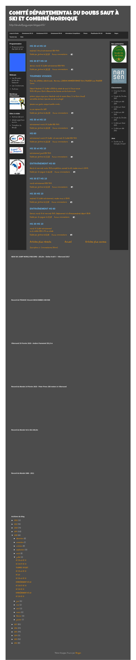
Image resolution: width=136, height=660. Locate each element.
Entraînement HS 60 (56, 33)
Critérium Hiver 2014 (119, 108)
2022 (16, 520)
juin (18, 601)
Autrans (15, 89)
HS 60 (33, 133)
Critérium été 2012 (119, 129)
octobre (19, 546)
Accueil (68, 242)
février (19, 616)
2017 (16, 624)
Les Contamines (18, 85)
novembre (20, 542)
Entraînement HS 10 (27, 33)
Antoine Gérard (17, 117)
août (18, 553)
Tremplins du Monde (16, 126)
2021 (16, 524)
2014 (16, 635)
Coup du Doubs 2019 (120, 92)
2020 (16, 528)
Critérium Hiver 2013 (119, 124)
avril (18, 608)
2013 (16, 639)
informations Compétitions (72, 33)
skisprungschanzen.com (18, 121)
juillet (18, 557)
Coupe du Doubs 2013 (120, 118)
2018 (16, 535)
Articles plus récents (40, 242)
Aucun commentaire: (60, 54)
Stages (116, 33)
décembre (20, 538)
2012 (16, 643)
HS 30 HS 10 (36, 193)
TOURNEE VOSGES (41, 76)
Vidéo (21, 37)
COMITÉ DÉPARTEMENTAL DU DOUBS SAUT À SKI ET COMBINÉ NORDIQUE (64, 16)
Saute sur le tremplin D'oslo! (120, 142)
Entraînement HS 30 (41, 33)
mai (18, 605)
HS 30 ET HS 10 (38, 61)
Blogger (78, 653)
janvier (19, 619)
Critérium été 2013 (119, 113)
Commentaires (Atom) (49, 247)
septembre (20, 549)
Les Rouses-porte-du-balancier (16, 80)
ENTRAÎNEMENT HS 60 (42, 163)
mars (18, 612)
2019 (16, 531)
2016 (16, 628)
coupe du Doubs (14, 33)
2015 (16, 632)
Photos (86, 33)
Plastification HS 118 (96, 33)
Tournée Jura (13, 37)
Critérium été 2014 (119, 102)
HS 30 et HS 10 (38, 46)
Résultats (108, 33)
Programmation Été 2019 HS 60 (18, 48)
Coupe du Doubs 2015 (120, 97)
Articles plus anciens (95, 242)
